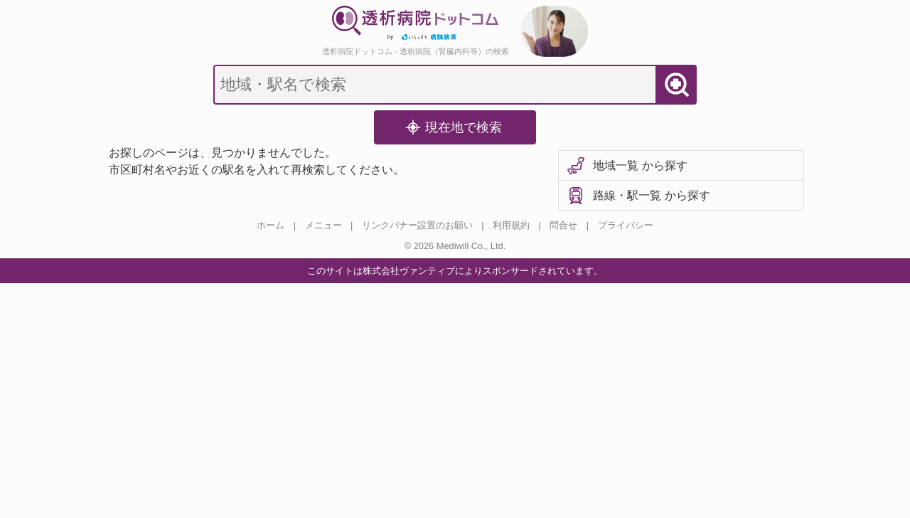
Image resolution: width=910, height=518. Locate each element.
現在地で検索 (453, 127)
